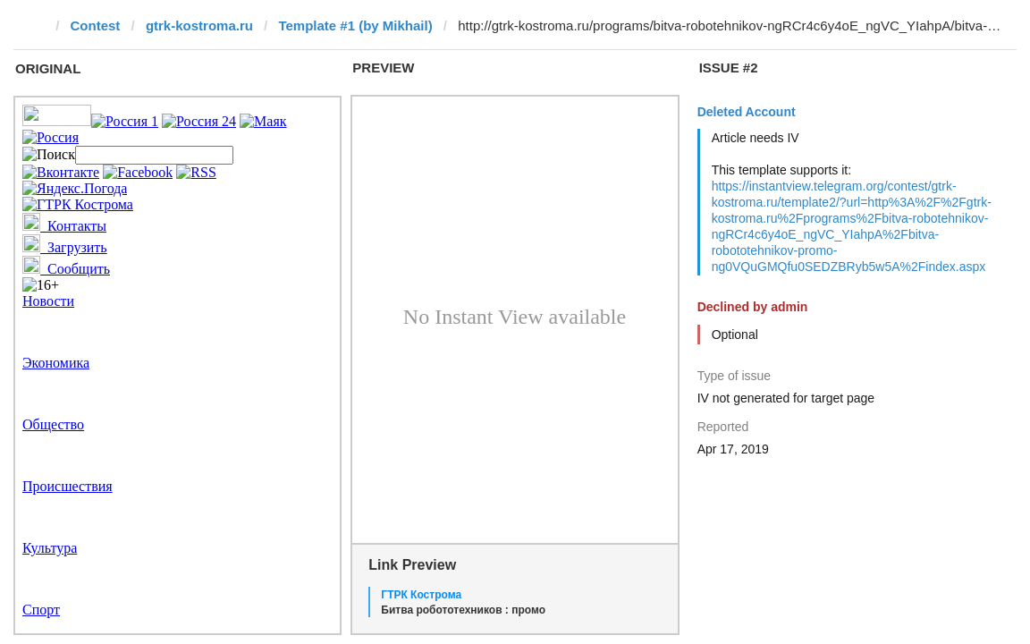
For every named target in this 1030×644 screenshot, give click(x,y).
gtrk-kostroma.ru (199, 25)
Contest (96, 25)
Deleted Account (746, 112)
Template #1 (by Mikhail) (355, 25)
